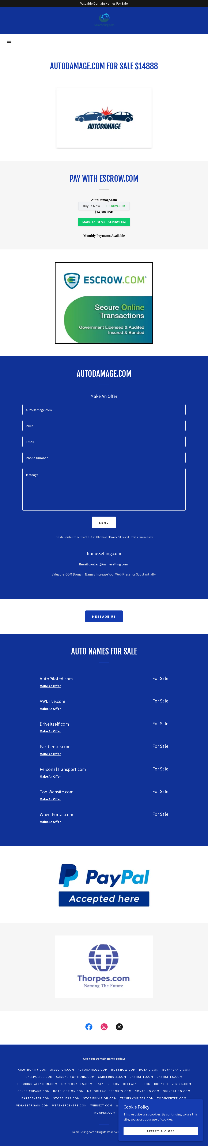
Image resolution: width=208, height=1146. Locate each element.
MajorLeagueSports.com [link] (109, 1091)
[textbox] (104, 409)
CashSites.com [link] (169, 1077)
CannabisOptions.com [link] (75, 1077)
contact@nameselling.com (108, 564)
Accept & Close (160, 1131)
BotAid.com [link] (149, 1069)
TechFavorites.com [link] (137, 1098)
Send (104, 522)
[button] (9, 41)
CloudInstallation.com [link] (37, 1084)
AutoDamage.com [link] (93, 1069)
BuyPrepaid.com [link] (176, 1069)
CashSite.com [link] (141, 1077)
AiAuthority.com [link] (32, 1069)
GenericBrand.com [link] (34, 1091)
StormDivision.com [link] (100, 1098)
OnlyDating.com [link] (176, 1091)
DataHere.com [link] (108, 1084)
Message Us (104, 616)
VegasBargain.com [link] (32, 1105)
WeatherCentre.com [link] (69, 1105)
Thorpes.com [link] (104, 1112)
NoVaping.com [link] (147, 1091)
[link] (104, 20)
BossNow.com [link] (123, 1069)
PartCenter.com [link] (36, 1098)
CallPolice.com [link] (39, 1077)
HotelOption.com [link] (68, 1091)
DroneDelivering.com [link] (172, 1084)
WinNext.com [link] (101, 1105)
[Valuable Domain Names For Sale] (104, 3)
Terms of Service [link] (138, 536)
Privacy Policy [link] (116, 536)
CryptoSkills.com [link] (76, 1084)
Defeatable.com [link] (137, 1084)
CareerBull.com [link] (112, 1077)
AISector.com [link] (62, 1069)
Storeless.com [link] (66, 1098)
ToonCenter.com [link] (171, 1098)
